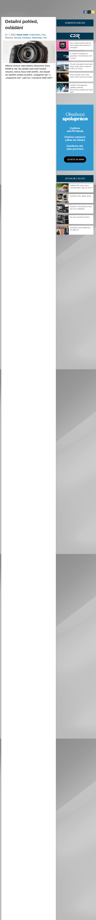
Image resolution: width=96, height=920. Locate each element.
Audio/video (35, 35)
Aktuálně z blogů (75, 178)
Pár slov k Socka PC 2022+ (80, 217)
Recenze (9, 38)
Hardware (26, 38)
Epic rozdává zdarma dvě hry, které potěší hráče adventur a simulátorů (80, 45)
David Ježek (22, 35)
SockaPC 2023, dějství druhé (80, 196)
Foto (43, 35)
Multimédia (37, 38)
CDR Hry (75, 36)
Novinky (17, 38)
